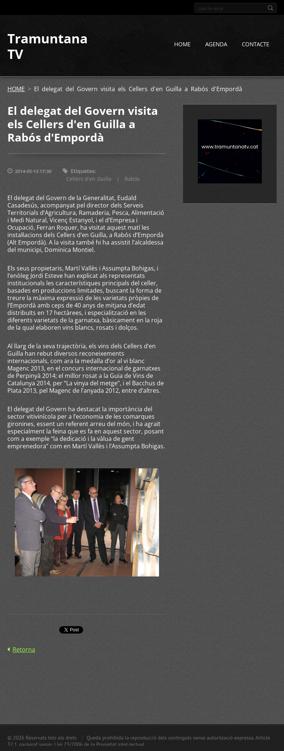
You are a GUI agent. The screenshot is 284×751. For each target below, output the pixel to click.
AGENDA (216, 44)
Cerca (270, 8)
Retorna (24, 649)
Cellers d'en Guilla (88, 178)
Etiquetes (83, 171)
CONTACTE (255, 44)
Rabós (132, 178)
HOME (182, 44)
